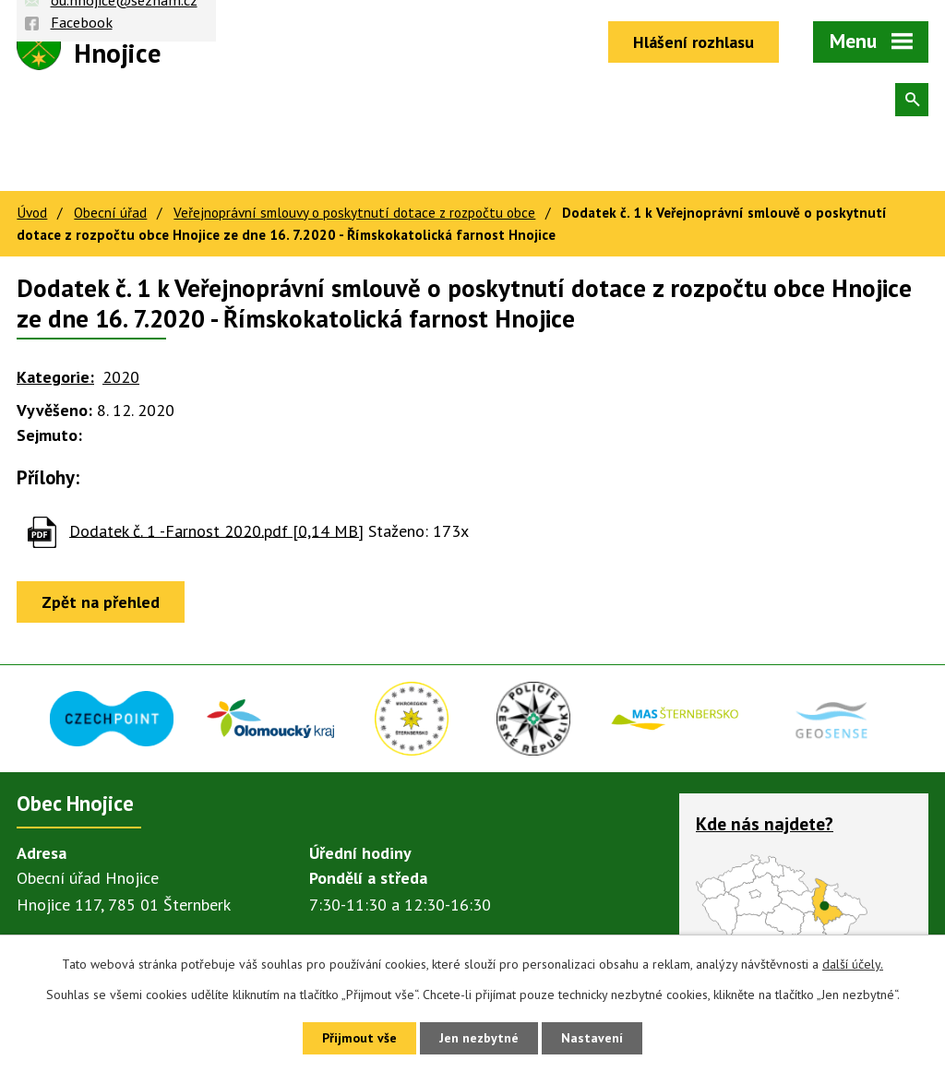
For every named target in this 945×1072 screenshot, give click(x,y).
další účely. (852, 964)
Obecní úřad (110, 212)
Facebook (82, 22)
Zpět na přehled (101, 602)
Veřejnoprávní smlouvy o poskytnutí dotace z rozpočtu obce (354, 212)
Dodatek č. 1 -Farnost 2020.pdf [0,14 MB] (216, 530)
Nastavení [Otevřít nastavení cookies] (592, 1038)
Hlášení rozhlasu (693, 42)
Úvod (32, 212)
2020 (120, 376)
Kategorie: (55, 376)
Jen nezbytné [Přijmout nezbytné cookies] (479, 1038)
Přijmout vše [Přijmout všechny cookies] (359, 1038)
